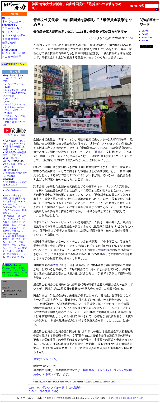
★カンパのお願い (12, 190)
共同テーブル (9, 245)
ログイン (6, 284)
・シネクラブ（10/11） (14, 104)
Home (134, 5)
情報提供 (6, 288)
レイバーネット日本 (13, 53)
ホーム (6, 17)
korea (145, 31)
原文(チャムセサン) (45, 359)
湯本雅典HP (18, 236)
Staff (43, 382)
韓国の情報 (9, 42)
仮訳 (48, 374)
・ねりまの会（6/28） (14, 107)
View (4, 296)
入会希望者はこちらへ (13, 64)
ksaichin (147, 37)
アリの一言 (8, 239)
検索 (141, 5)
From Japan (9, 49)
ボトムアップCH (16, 242)
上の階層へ (75, 387)
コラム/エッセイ (12, 28)
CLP (23, 257)
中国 (13, 268)
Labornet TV (9, 24)
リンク (6, 46)
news (145, 34)
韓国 (24, 270)
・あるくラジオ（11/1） (15, 89)
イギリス (20, 268)
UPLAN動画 (9, 216)
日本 (17, 275)
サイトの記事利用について (129, 398)
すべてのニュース (13, 21)
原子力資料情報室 (12, 198)
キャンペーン (10, 31)
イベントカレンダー (13, 35)
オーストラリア (13, 273)
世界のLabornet (13, 265)
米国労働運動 (10, 39)
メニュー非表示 (11, 56)
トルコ (10, 275)
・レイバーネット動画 (15, 134)
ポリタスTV (13, 257)
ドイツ (4, 270)
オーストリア (15, 270)
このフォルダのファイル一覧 (46, 387)
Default (113, 382)
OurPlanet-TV (9, 207)
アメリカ (5, 268)
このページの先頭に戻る (43, 391)
